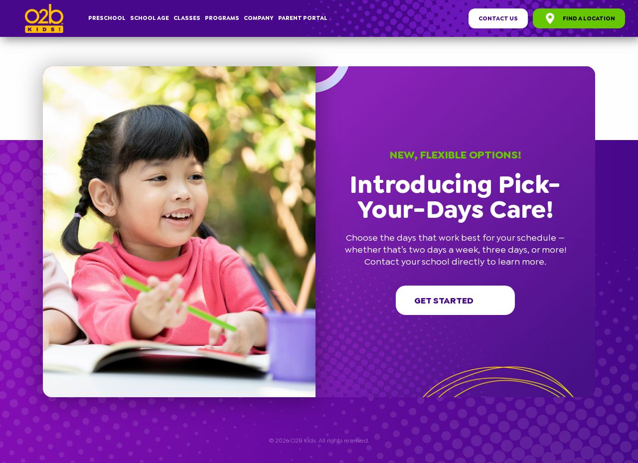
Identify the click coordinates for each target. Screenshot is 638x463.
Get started (455, 301)
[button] (590, 70)
